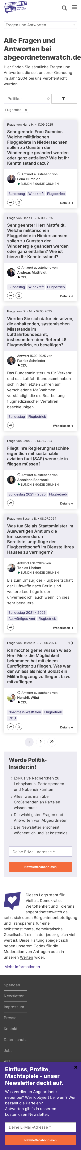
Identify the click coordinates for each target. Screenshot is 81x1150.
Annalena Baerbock (33, 480)
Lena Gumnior (28, 179)
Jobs (8, 1050)
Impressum (14, 1007)
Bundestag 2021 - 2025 (27, 494)
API (7, 1061)
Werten (26, 957)
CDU (12, 718)
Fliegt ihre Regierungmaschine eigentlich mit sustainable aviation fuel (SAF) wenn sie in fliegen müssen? (38, 456)
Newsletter (14, 996)
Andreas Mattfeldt (32, 272)
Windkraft (36, 194)
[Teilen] (10, 202)
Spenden (12, 985)
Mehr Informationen (22, 967)
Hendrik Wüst (28, 697)
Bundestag (16, 194)
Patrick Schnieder (31, 361)
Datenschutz (15, 1039)
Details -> (66, 203)
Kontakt (10, 1028)
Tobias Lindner (29, 568)
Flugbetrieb (13, 110)
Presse (10, 1018)
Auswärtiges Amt (21, 618)
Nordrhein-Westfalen (24, 712)
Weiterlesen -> (63, 425)
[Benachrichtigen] (19, 202)
